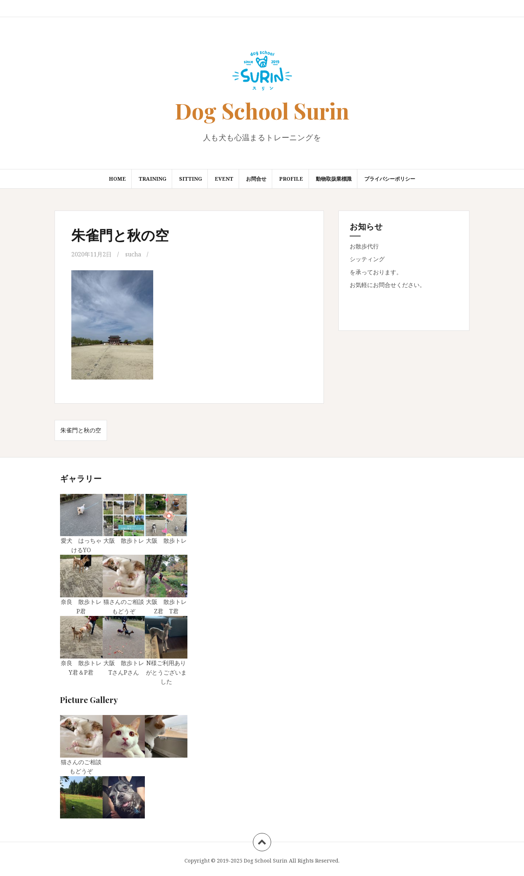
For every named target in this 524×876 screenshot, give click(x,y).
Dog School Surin (262, 110)
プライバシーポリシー (389, 178)
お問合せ (256, 178)
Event (224, 178)
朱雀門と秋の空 (80, 430)
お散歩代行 (364, 246)
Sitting (190, 178)
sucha (133, 254)
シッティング (367, 259)
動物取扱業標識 (334, 178)
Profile (291, 178)
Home (117, 178)
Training (152, 178)
